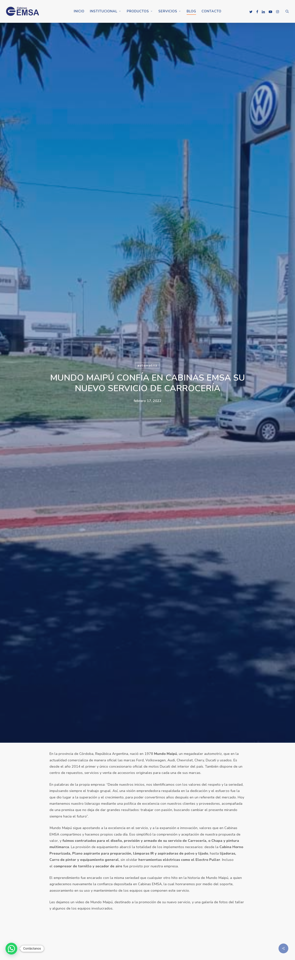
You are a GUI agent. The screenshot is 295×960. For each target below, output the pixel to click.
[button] (11, 949)
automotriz (147, 365)
